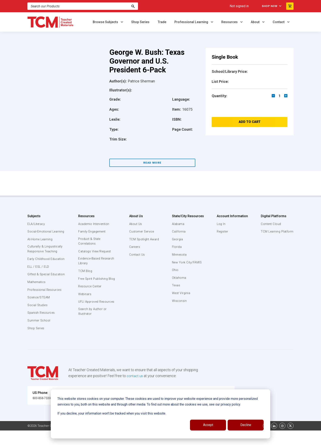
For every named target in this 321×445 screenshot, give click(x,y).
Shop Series (140, 22)
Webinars (85, 299)
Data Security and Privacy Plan (221, 440)
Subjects (34, 216)
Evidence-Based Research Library (90, 261)
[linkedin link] (274, 440)
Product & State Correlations (90, 241)
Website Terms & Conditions (97, 440)
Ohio (175, 270)
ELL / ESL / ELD (38, 276)
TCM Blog (85, 272)
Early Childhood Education (38, 266)
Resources (229, 22)
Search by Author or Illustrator (92, 322)
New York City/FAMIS (187, 262)
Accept (208, 425)
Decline (245, 425)
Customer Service (141, 231)
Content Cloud (270, 224)
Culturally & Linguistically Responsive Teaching (45, 253)
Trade (162, 22)
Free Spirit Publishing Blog (93, 281)
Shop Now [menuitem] (267, 6)
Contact (279, 22)
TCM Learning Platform (277, 231)
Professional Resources (45, 304)
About (255, 22)
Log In (220, 224)
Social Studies (38, 319)
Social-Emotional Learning (39, 233)
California (178, 231)
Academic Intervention (94, 224)
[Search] (133, 6)
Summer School (39, 335)
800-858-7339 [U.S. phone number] (43, 413)
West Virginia (181, 293)
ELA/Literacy (36, 224)
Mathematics (37, 296)
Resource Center (90, 292)
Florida (177, 247)
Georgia (177, 239)
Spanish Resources (41, 327)
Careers (134, 247)
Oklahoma (179, 278)
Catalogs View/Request (95, 251)
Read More (152, 162)
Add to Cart (250, 122)
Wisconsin (179, 301)
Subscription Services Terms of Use (147, 440)
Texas (176, 285)
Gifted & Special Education (39, 286)
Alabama (178, 224)
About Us (135, 216)
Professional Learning (191, 22)
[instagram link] (282, 440)
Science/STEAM (39, 312)
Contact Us (136, 254)
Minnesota (179, 254)
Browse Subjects (106, 22)
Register (222, 231)
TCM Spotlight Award (143, 239)
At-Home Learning (40, 244)
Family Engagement (92, 231)
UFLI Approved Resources (88, 309)
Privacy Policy (186, 440)
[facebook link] (266, 440)
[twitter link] (290, 440)
